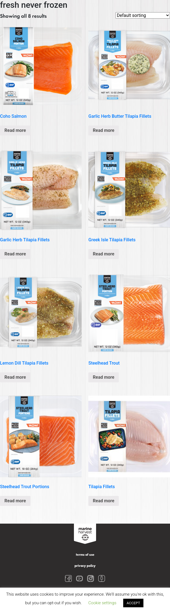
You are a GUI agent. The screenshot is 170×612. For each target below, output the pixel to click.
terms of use (85, 555)
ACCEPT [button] (133, 603)
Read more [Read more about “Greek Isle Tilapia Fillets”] (103, 254)
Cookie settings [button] (102, 602)
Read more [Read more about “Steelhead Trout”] (103, 377)
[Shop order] (142, 15)
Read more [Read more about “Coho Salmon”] (15, 130)
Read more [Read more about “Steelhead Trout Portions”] (15, 500)
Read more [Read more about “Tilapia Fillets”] (103, 500)
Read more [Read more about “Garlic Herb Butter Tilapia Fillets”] (103, 130)
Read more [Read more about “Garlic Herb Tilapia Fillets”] (15, 254)
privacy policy (85, 566)
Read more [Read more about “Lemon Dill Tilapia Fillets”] (15, 377)
